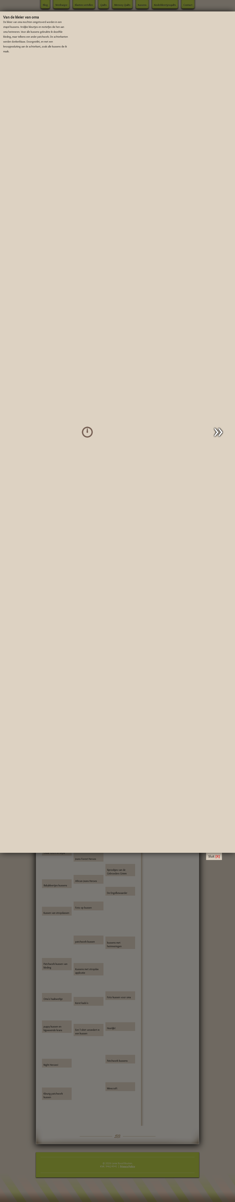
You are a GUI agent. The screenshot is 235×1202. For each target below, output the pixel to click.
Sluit (214, 856)
